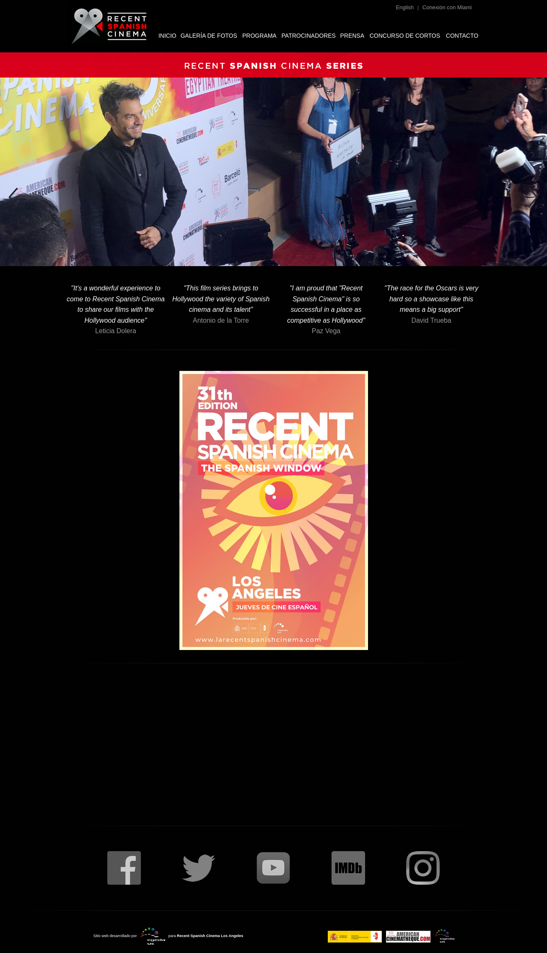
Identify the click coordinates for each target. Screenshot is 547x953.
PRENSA (352, 35)
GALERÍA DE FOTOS (209, 35)
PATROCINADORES (309, 35)
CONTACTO (462, 35)
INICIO (167, 35)
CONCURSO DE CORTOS (405, 35)
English (405, 7)
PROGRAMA (259, 35)
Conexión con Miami (447, 7)
